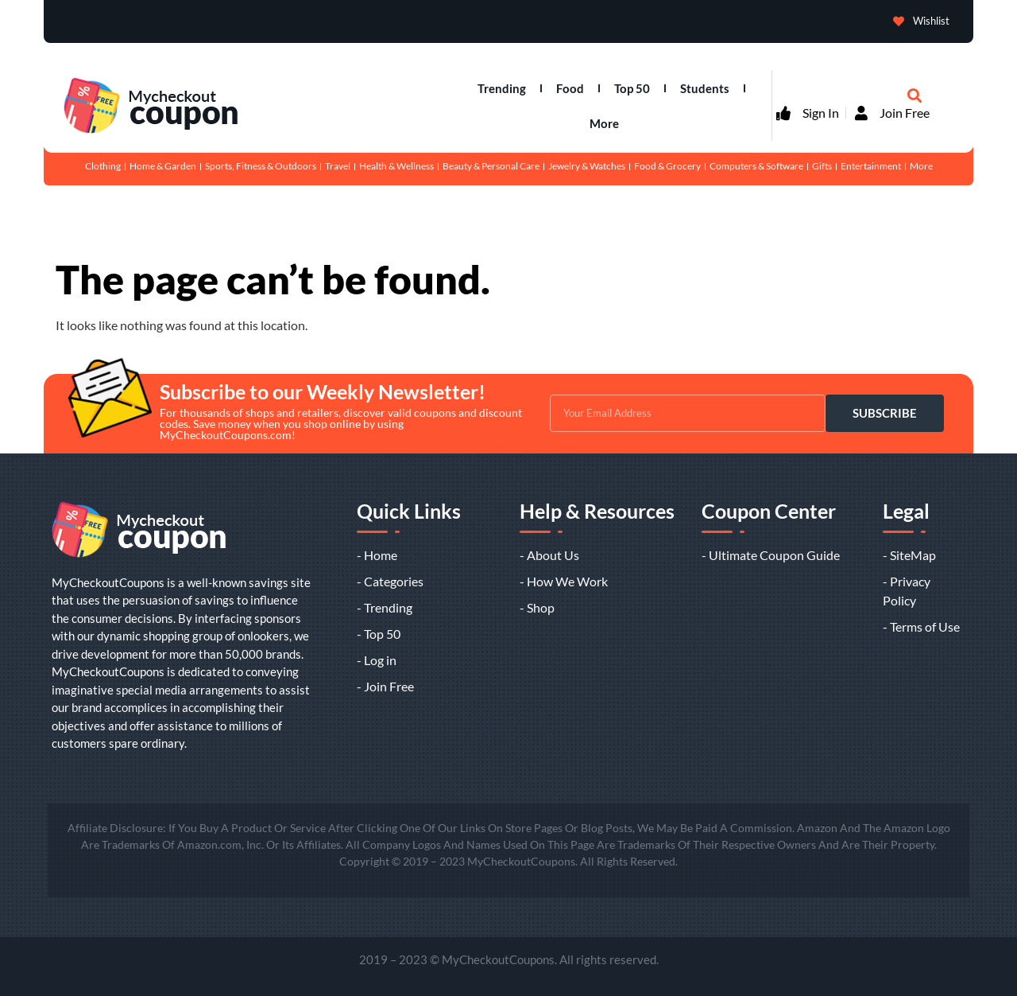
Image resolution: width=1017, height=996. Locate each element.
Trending (502, 88)
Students (704, 88)
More (604, 123)
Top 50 (632, 88)
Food (570, 88)
